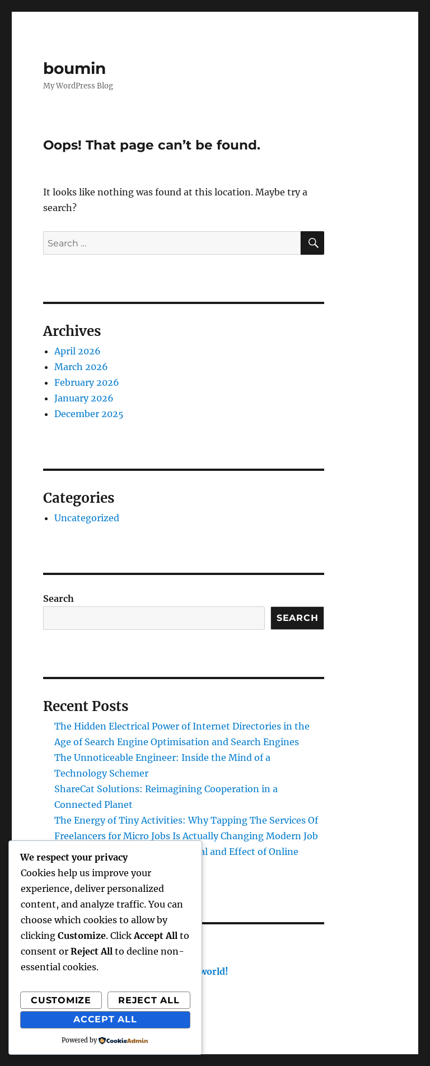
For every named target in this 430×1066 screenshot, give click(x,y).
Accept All (105, 1019)
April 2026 (77, 351)
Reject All (149, 1000)
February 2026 (86, 382)
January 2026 (84, 398)
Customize (61, 1000)
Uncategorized (86, 517)
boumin (74, 68)
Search (58, 598)
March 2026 (81, 366)
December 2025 (89, 413)
